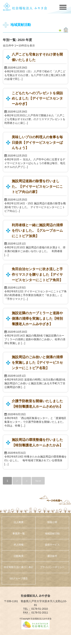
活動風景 (18, 556)
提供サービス (52, 544)
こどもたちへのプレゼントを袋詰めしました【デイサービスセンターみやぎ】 (37, 98)
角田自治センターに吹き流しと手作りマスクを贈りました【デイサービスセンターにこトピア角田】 (37, 274)
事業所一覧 (18, 533)
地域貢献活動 (52, 533)
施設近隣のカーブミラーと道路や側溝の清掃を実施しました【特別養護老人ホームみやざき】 (37, 318)
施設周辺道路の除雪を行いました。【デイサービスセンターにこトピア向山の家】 (37, 186)
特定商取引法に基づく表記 (18, 567)
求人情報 (18, 544)
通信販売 (52, 556)
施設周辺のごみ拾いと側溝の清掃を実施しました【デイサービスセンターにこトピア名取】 (37, 362)
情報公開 (52, 522)
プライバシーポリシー (52, 567)
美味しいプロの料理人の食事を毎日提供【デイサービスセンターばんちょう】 (37, 142)
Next (38, 480)
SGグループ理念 (18, 578)
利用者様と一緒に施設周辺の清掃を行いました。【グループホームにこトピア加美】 (37, 230)
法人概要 (18, 522)
